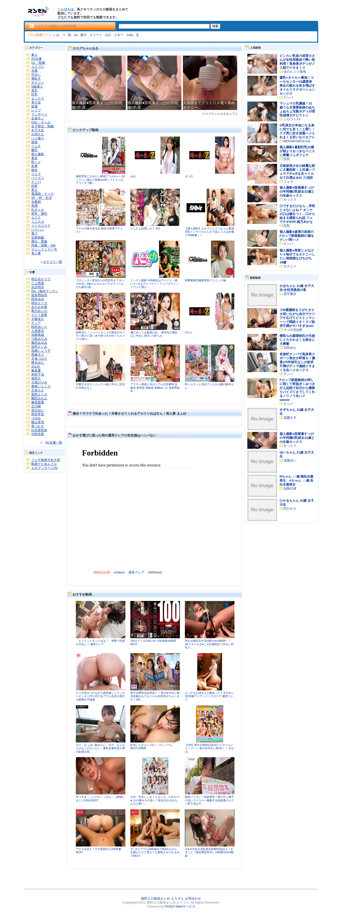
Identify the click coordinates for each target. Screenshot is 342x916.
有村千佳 (37, 374)
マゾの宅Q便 (293, 330)
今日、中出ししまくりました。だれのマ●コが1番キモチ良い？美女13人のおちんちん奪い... (154, 800)
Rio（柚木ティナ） (45, 291)
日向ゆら (290, 348)
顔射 (34, 186)
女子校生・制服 (42, 126)
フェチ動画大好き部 (45, 460)
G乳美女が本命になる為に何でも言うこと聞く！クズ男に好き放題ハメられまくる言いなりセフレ (297, 131)
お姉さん (37, 134)
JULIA (35, 366)
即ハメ (36, 162)
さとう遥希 (39, 315)
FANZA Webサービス (180, 906)
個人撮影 (37, 154)
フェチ (36, 146)
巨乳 (34, 94)
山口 (108, 35)
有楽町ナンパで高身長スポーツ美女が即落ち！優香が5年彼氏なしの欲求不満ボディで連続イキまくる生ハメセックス (297, 362)
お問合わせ (193, 898)
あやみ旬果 (39, 307)
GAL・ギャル (41, 122)
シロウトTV (292, 119)
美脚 (34, 206)
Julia (129, 35)
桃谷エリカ (39, 303)
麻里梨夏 (37, 402)
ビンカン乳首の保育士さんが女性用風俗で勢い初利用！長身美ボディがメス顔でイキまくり (297, 62)
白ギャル (37, 209)
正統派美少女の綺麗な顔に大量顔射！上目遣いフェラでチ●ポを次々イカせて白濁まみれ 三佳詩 (297, 171)
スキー (119, 35)
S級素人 (37, 86)
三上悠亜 (37, 283)
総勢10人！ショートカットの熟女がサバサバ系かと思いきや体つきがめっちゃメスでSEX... (100, 336)
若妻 (34, 166)
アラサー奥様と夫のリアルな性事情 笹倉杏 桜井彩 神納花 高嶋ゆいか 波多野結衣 (155, 387)
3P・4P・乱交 (41, 198)
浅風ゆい (290, 460)
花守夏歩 (290, 294)
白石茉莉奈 (39, 430)
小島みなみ (39, 339)
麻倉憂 (36, 370)
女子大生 (37, 130)
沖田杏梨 (37, 434)
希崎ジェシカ (41, 386)
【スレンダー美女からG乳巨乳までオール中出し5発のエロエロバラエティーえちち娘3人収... (100, 283)
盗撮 (34, 106)
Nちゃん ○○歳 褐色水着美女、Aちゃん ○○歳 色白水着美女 (296, 480)
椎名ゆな (37, 362)
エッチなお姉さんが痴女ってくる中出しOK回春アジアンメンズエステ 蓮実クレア (209, 696)
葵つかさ (37, 426)
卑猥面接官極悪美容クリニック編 (205, 280)
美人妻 (36, 253)
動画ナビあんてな (44, 464)
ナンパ (36, 182)
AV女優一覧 (53, 442)
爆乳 (34, 150)
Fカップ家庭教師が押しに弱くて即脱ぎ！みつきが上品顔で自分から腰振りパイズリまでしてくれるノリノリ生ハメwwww (297, 390)
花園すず (290, 418)
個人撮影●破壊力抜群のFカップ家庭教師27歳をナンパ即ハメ (297, 236)
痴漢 (34, 142)
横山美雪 (37, 422)
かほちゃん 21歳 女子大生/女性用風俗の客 (297, 288)
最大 (83, 35)
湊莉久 (36, 378)
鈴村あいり (39, 327)
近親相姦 (37, 237)
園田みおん (39, 398)
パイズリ (37, 178)
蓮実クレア (136, 572)
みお (133, 176)
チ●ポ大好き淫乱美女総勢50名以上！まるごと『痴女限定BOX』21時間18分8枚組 (209, 852)
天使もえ (37, 390)
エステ (36, 217)
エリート (95, 35)
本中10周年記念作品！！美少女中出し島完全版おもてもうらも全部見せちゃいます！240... (155, 696)
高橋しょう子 (41, 350)
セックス (37, 98)
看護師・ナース (42, 194)
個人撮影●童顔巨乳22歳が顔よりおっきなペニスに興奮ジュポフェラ (297, 151)
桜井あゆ (37, 299)
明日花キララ (41, 279)
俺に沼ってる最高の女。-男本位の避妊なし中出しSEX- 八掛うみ (154, 334)
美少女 (36, 102)
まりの (189, 176)
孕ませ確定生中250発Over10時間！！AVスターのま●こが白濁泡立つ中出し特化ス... (209, 644)
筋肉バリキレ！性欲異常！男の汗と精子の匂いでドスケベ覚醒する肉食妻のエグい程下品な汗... (209, 800)
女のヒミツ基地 (295, 71)
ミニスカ (37, 221)
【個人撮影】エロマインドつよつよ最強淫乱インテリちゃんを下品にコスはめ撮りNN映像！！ (209, 232)
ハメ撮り (37, 138)
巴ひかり (290, 508)
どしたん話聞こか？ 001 (145, 228)
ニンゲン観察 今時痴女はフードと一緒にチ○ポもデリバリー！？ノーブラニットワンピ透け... (154, 283)
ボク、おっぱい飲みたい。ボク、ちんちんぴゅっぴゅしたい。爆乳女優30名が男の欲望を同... (100, 748)
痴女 (34, 170)
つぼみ (36, 418)
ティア (36, 323)
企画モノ (37, 118)
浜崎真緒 (37, 335)
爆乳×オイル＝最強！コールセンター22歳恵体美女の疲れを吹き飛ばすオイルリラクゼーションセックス (297, 85)
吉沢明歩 (37, 287)
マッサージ (39, 114)
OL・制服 (38, 63)
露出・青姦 (39, 241)
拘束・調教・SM (43, 245)
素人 (34, 55)
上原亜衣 (37, 331)
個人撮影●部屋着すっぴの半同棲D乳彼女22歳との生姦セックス (297, 191)
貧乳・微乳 (39, 213)
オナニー (37, 82)
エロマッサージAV (44, 468)
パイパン (37, 229)
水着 (34, 70)
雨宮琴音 (37, 414)
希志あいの (39, 311)
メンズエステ (41, 225)
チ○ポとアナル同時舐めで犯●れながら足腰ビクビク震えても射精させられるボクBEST (154, 852)
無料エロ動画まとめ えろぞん (162, 898)
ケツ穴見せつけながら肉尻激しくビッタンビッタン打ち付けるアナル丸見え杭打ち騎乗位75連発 (100, 696)
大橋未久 (37, 319)
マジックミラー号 (44, 249)
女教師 (36, 202)
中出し (36, 74)
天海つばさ (39, 358)
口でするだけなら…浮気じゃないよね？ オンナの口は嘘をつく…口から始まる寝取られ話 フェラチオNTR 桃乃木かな (297, 214)
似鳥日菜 (290, 488)
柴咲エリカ (39, 394)
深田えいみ (39, 347)
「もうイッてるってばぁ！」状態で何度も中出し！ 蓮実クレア (100, 642)
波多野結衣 (39, 295)
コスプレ (37, 67)
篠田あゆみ (39, 343)
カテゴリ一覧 (52, 262)
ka (76, 35)
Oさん (189, 332)
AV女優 (36, 59)
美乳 (34, 90)
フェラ (36, 174)
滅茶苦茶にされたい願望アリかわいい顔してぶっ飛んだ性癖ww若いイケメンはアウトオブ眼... (100, 179)
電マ (34, 233)
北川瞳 (36, 406)
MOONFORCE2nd (297, 141)
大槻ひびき (39, 382)
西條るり (37, 354)
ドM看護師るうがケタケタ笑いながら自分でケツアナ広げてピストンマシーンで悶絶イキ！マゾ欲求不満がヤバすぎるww (297, 318)
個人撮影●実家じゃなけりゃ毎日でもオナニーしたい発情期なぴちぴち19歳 (297, 256)
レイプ (36, 110)
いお (56, 35)
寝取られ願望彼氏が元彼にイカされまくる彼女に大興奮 (297, 340)
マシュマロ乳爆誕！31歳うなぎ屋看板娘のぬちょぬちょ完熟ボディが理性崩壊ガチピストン (297, 109)
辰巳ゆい (37, 410)
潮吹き (36, 78)
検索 (215, 26)
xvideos (119, 572)
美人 (34, 190)
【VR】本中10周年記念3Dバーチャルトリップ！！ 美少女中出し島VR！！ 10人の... (209, 748)
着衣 (34, 158)
